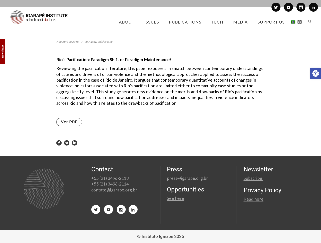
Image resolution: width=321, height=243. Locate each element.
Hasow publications (100, 41)
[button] (315, 73)
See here (175, 198)
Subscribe (253, 178)
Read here (253, 198)
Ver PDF (69, 121)
